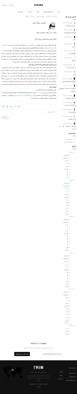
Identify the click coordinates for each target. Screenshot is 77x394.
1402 (70, 217)
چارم (74, 39)
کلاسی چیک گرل (39, 23)
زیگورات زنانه (72, 53)
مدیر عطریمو (39, 16)
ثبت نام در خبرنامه (22, 354)
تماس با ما (20, 12)
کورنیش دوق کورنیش (70, 32)
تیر (67, 163)
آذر (67, 177)
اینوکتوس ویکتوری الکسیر (69, 81)
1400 (70, 289)
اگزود (74, 74)
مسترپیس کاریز (71, 67)
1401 (71, 253)
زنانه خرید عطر (40, 93)
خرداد (66, 161)
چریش (74, 46)
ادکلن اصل (4, 45)
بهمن (66, 211)
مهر (67, 172)
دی (67, 208)
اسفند (66, 214)
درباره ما (30, 12)
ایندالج (74, 60)
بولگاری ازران (72, 112)
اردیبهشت (65, 158)
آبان (67, 175)
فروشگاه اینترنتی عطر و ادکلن (22, 95)
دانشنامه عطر (68, 142)
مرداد (66, 166)
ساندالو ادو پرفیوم (71, 98)
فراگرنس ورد (30, 45)
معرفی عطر (69, 139)
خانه (58, 12)
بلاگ (38, 12)
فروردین (66, 155)
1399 (70, 325)
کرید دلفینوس (72, 119)
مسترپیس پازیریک (70, 25)
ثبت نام (4, 5)
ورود (11, 5)
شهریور (66, 169)
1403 (70, 180)
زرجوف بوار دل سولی (70, 105)
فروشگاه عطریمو (48, 12)
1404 (70, 152)
